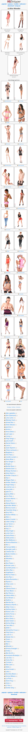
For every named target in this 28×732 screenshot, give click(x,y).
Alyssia (8, 581)
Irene (7, 683)
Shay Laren (8, 337)
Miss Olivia (9, 618)
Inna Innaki (10, 669)
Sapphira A (8, 358)
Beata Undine (10, 554)
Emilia (8, 651)
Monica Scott (10, 508)
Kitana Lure (10, 611)
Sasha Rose (10, 535)
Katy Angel (9, 531)
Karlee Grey (10, 688)
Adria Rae (9, 570)
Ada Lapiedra (10, 413)
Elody (8, 251)
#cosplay (9, 407)
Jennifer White (11, 505)
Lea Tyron (9, 524)
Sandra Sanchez (21, 272)
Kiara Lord (8, 229)
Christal (8, 662)
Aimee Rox (8, 379)
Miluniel (8, 646)
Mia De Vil (9, 653)
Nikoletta (9, 558)
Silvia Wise (9, 459)
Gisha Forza (10, 614)
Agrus (21, 229)
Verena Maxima (11, 542)
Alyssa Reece (10, 503)
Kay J (7, 528)
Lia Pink (8, 678)
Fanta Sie (9, 660)
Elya (7, 478)
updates (10, 4)
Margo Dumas (11, 471)
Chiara (8, 641)
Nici (7, 545)
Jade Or (8, 491)
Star (21, 122)
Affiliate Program (15, 727)
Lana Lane (9, 418)
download (11, 6)
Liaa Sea (9, 658)
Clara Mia (9, 625)
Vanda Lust (21, 144)
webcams (22, 4)
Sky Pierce (9, 593)
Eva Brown (9, 598)
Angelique (8, 294)
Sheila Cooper (8, 315)
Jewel (7, 628)
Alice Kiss (9, 616)
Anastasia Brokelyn (12, 655)
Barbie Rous (10, 466)
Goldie (8, 122)
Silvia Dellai (8, 272)
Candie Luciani (11, 457)
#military (14, 407)
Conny (8, 436)
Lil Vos (8, 685)
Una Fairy (9, 455)
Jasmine (8, 427)
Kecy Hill (9, 512)
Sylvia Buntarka (8, 101)
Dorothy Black (11, 674)
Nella (7, 667)
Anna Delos (10, 431)
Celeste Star (10, 551)
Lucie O (8, 635)
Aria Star (9, 526)
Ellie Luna (8, 144)
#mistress (18, 407)
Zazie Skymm (10, 448)
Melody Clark (10, 420)
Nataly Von (9, 637)
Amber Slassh (10, 482)
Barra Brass (21, 358)
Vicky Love (9, 584)
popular (4, 4)
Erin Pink (9, 496)
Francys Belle (10, 547)
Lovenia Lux (10, 487)
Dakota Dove (10, 588)
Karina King (10, 623)
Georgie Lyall (10, 549)
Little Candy (10, 521)
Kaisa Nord (9, 473)
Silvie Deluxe (10, 425)
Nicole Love (10, 565)
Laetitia (21, 379)
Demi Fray (9, 681)
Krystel (7, 208)
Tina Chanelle (8, 401)
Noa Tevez (21, 101)
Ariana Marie (10, 498)
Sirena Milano (11, 676)
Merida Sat (9, 602)
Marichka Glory (8, 165)
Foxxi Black (10, 591)
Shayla (8, 464)
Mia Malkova (10, 540)
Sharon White (10, 515)
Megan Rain (10, 480)
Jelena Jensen (21, 165)
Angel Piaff (21, 186)
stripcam (17, 6)
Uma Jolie (21, 294)
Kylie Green (10, 621)
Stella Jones (10, 538)
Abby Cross (10, 607)
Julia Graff (9, 441)
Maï (21, 401)
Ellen (7, 517)
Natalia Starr (10, 468)
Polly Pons (9, 632)
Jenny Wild (9, 494)
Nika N (8, 556)
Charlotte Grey (11, 510)
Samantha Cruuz (21, 208)
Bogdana (9, 452)
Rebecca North (11, 605)
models (16, 4)
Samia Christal (8, 186)
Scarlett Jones (10, 568)
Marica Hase (10, 575)
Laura (8, 445)
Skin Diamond (11, 415)
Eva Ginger (9, 461)
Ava (7, 561)
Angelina (21, 337)
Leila (7, 671)
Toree (8, 639)
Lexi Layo (9, 434)
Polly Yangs (10, 438)
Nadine (8, 600)
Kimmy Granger (11, 648)
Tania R (8, 501)
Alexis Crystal (10, 519)
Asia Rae (9, 577)
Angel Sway (10, 485)
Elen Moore (21, 251)
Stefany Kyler (10, 609)
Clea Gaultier (21, 315)
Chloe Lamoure (11, 450)
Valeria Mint (10, 595)
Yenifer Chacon (11, 475)
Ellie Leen (9, 664)
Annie (8, 429)
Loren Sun (9, 533)
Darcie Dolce (10, 443)
